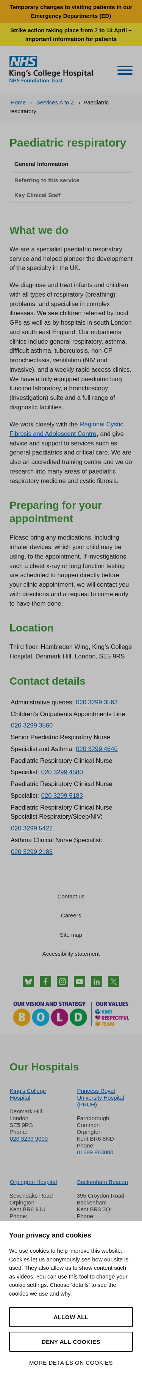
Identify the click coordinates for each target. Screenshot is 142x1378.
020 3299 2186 (32, 851)
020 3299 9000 (29, 1138)
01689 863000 (95, 1152)
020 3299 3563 (97, 702)
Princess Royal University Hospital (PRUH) (100, 1098)
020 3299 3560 (32, 725)
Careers (71, 915)
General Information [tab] (41, 164)
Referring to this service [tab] (47, 180)
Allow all (70, 1317)
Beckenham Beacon (102, 1182)
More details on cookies (71, 1362)
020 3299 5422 (32, 828)
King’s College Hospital (28, 1094)
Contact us (71, 896)
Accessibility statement (71, 953)
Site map (71, 934)
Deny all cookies (71, 1342)
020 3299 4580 (62, 772)
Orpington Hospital (33, 1182)
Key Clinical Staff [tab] (37, 195)
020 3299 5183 (62, 795)
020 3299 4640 (97, 748)
